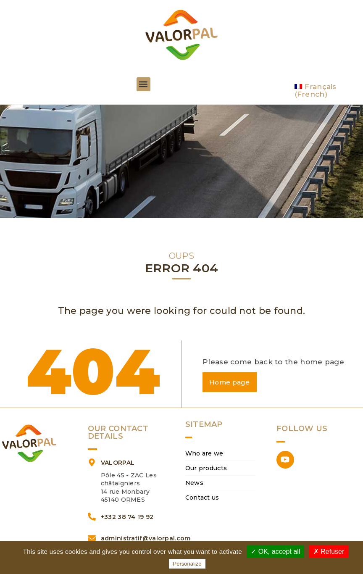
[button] (143, 84)
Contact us (202, 498)
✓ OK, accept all (275, 551)
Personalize (187, 564)
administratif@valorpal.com (146, 538)
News (194, 483)
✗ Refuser (328, 551)
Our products (206, 468)
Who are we (204, 454)
